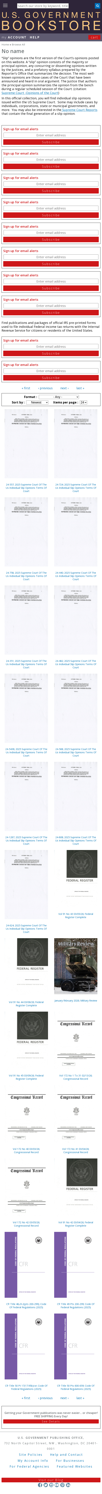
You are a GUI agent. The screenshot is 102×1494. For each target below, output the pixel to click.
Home (5, 44)
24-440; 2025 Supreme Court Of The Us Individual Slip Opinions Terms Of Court (75, 576)
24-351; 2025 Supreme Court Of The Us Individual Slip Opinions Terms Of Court (26, 664)
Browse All (18, 44)
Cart (94, 37)
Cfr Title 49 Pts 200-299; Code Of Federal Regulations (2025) (75, 1305)
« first (26, 388)
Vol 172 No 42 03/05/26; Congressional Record (26, 1224)
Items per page (65, 402)
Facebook (40, 1485)
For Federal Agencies (29, 1466)
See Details (51, 1421)
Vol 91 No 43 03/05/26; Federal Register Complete (75, 915)
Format (30, 397)
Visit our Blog (51, 1480)
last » (80, 388)
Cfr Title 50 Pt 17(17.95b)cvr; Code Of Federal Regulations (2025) (26, 1387)
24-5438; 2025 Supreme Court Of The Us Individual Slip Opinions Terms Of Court (26, 752)
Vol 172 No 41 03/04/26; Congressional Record (75, 1150)
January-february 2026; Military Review (76, 1000)
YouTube (57, 1485)
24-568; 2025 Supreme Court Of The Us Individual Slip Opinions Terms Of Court (75, 752)
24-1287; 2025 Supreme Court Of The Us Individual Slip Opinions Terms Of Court (26, 840)
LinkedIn (68, 1485)
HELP (35, 37)
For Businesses (70, 1460)
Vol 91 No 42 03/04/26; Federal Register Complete (75, 1224)
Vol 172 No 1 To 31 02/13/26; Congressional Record (75, 1077)
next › (64, 388)
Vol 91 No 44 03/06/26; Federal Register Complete (26, 1003)
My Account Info (33, 1460)
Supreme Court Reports (79, 110)
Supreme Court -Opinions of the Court (30, 93)
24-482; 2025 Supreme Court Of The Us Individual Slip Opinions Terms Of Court (75, 664)
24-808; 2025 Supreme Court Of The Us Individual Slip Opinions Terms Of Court (75, 840)
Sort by (18, 402)
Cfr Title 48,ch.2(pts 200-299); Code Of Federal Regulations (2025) (26, 1305)
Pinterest (62, 1485)
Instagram (51, 1485)
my (14, 37)
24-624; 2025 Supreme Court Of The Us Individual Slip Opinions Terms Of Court (26, 929)
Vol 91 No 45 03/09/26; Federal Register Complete (26, 1077)
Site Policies (31, 1454)
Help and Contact (66, 1454)
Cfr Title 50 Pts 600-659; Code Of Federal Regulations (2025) (75, 1387)
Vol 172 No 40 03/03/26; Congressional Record (26, 1150)
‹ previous (45, 388)
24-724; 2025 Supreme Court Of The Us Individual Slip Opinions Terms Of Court (75, 488)
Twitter (46, 1485)
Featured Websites (74, 1466)
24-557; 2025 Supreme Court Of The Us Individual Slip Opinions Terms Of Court (26, 488)
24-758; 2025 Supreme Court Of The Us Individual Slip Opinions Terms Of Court (26, 576)
